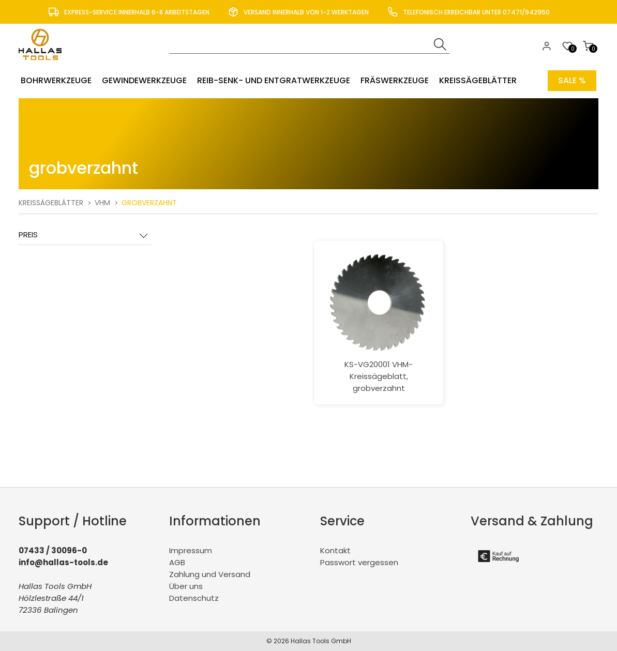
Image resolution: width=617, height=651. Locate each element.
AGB (177, 562)
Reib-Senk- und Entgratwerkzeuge (273, 80)
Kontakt (335, 550)
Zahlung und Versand (209, 574)
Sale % (572, 80)
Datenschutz (194, 598)
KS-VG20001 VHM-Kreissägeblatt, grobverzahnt (378, 322)
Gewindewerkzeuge (144, 80)
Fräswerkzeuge (394, 80)
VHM (102, 203)
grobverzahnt (149, 203)
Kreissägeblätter (478, 80)
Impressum (190, 550)
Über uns (186, 586)
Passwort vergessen (359, 562)
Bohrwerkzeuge (56, 80)
